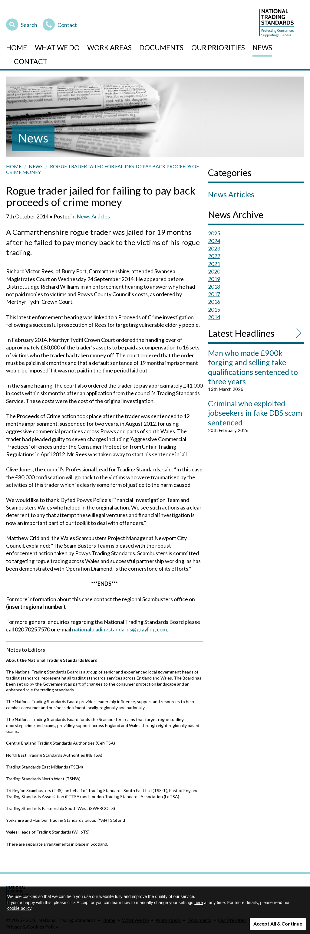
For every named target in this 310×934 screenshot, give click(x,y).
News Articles (93, 216)
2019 (214, 279)
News (262, 47)
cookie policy (19, 908)
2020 (214, 271)
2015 (214, 309)
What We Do (57, 47)
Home (16, 47)
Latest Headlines (241, 333)
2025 (214, 233)
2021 (214, 264)
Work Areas (109, 47)
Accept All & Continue (277, 923)
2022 (214, 256)
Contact (60, 24)
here (198, 902)
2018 (214, 286)
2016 (214, 301)
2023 (214, 248)
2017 (214, 294)
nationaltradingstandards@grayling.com (119, 629)
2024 (214, 241)
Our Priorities (218, 47)
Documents (161, 47)
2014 (214, 317)
